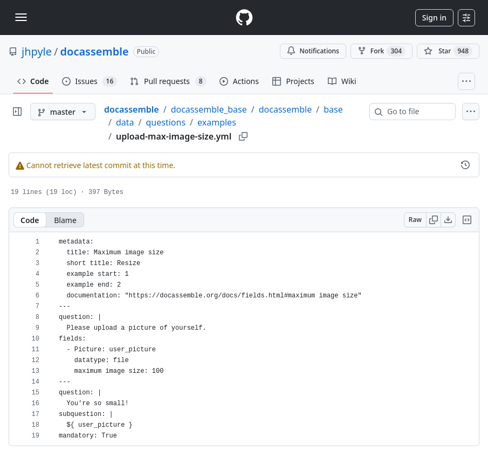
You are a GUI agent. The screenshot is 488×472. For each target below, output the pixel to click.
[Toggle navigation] (21, 17)
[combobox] (416, 111)
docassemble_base (209, 109)
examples (216, 122)
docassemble (94, 51)
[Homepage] (244, 17)
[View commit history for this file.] (465, 164)
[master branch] (62, 111)
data (125, 122)
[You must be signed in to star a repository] (448, 51)
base (333, 109)
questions (166, 122)
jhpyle (37, 51)
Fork (381, 51)
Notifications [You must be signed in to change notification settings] (313, 50)
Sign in (434, 17)
